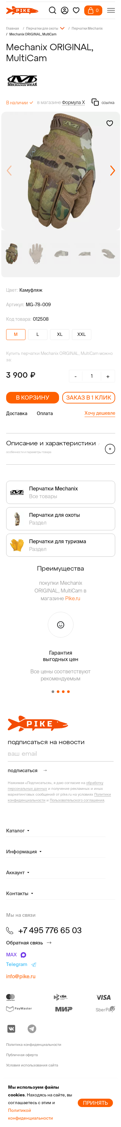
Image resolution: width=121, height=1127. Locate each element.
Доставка (16, 413)
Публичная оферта (22, 1055)
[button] (112, 171)
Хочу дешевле (100, 413)
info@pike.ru (20, 976)
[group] (60, 171)
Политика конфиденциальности (33, 1044)
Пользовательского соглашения (77, 800)
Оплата (45, 413)
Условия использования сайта (32, 1065)
